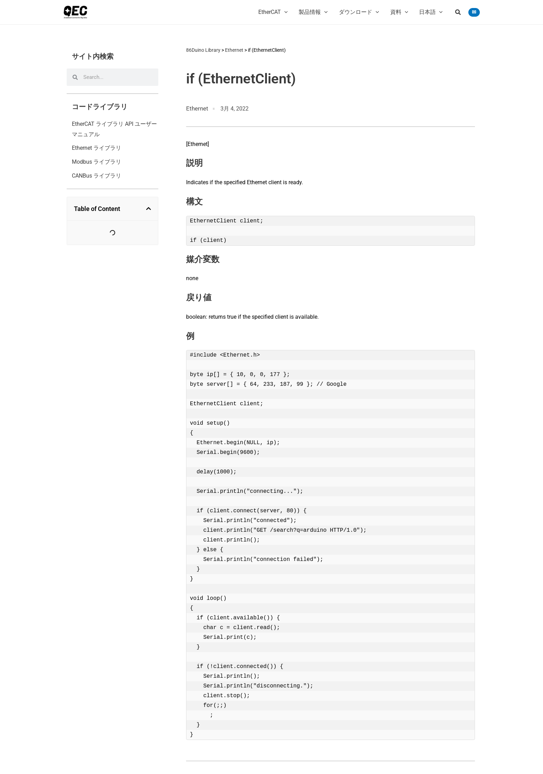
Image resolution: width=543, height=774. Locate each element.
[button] (458, 13)
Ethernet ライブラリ (96, 148)
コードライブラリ (99, 107)
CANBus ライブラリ (96, 175)
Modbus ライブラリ (96, 161)
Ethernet (234, 49)
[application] (284, 12)
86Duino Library (203, 49)
